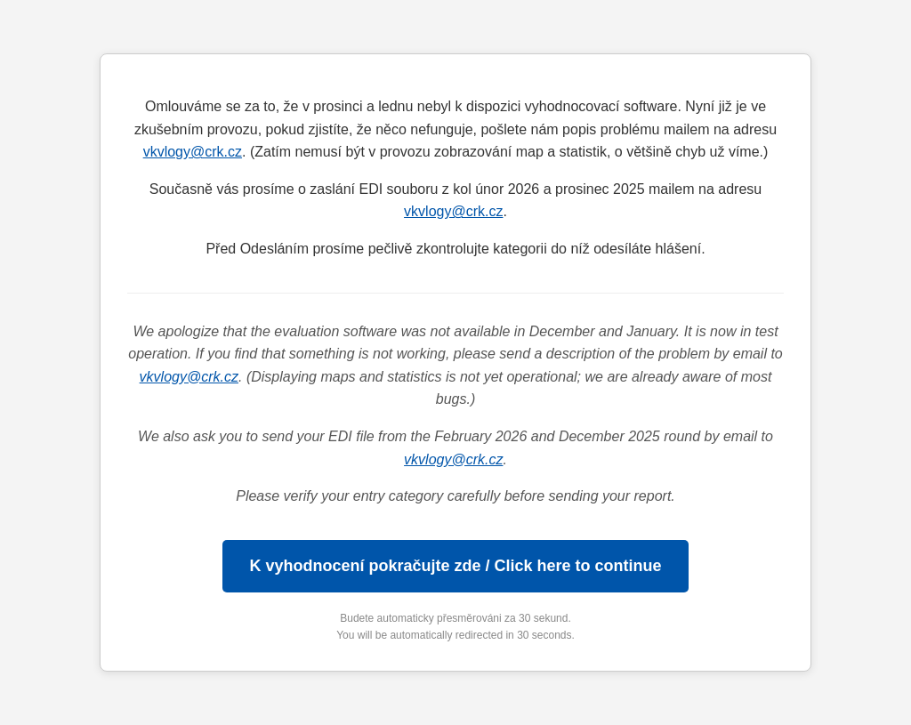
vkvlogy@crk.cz (192, 151)
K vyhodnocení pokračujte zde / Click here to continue (455, 566)
